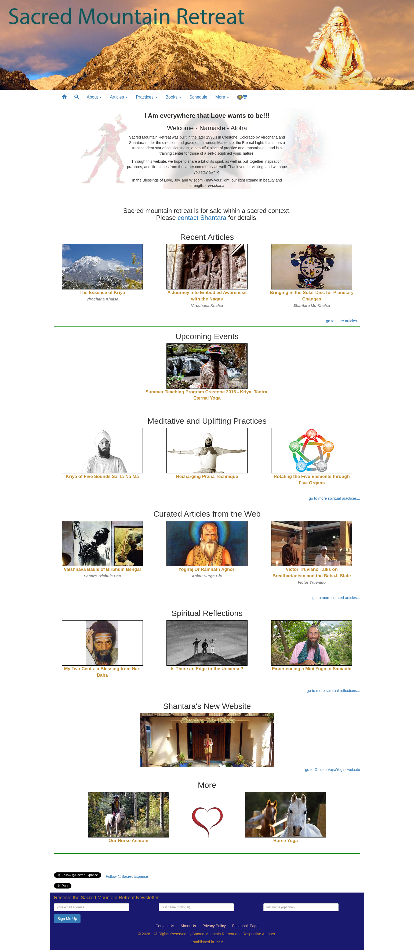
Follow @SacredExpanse (127, 876)
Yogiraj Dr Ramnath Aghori (207, 569)
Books (173, 97)
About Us (188, 926)
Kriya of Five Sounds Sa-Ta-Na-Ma (102, 476)
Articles (119, 97)
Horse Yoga (285, 840)
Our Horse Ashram (128, 840)
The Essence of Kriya (102, 292)
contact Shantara (202, 217)
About (94, 97)
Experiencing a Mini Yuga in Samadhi (311, 668)
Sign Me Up (67, 918)
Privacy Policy (214, 926)
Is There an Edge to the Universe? (207, 668)
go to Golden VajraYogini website (332, 769)
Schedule (198, 97)
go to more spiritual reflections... (333, 690)
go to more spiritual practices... (334, 498)
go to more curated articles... (336, 598)
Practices (146, 97)
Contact (164, 926)
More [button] (222, 97)
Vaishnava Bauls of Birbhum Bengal (102, 569)
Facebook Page (245, 926)
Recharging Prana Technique (207, 476)
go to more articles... (343, 321)
